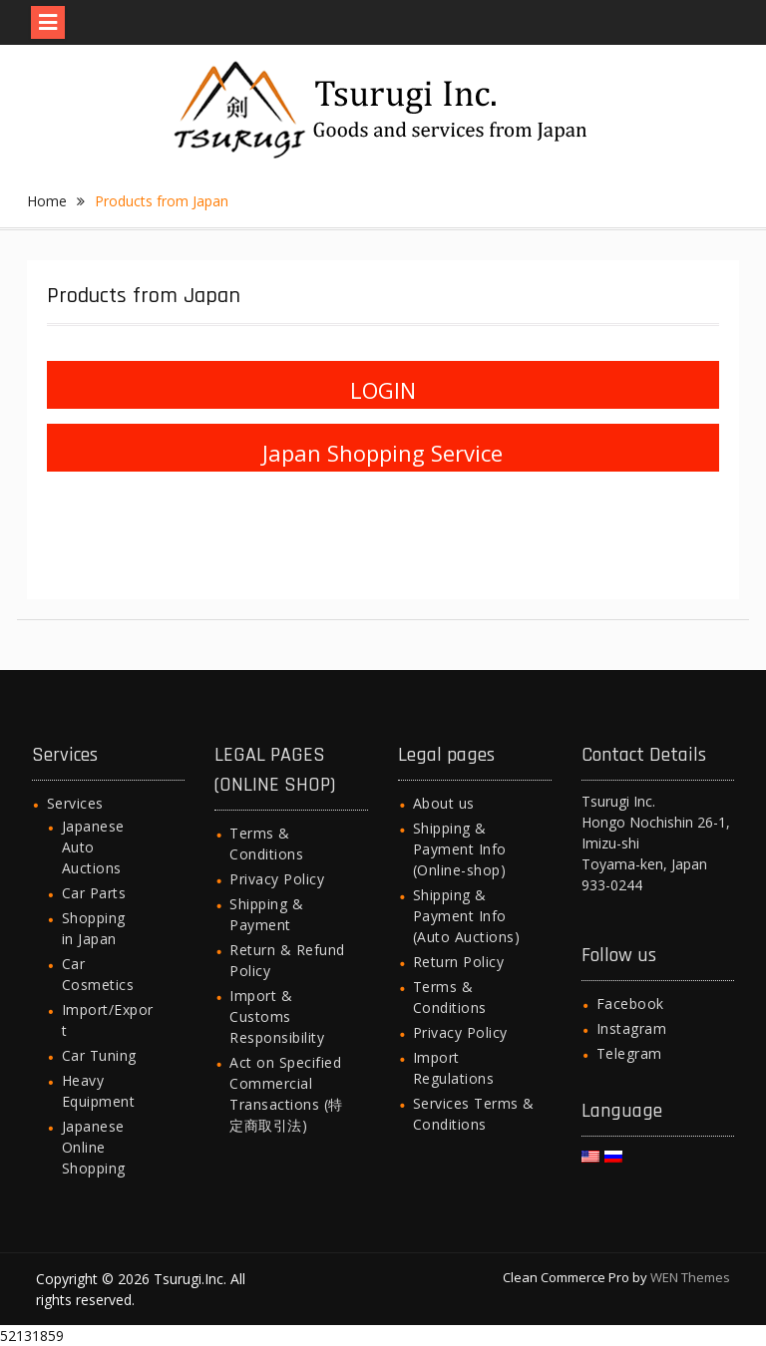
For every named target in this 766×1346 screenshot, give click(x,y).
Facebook (630, 1003)
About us (444, 803)
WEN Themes (690, 1277)
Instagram (631, 1028)
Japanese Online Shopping (94, 1147)
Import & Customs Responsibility (276, 1016)
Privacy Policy (276, 878)
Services (75, 803)
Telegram (629, 1053)
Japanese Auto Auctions (93, 847)
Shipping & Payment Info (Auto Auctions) (467, 915)
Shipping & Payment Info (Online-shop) (460, 849)
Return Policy (459, 961)
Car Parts (94, 892)
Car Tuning (99, 1055)
